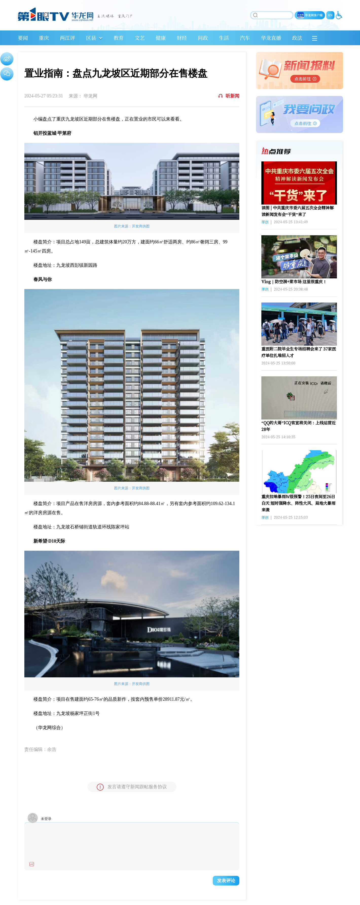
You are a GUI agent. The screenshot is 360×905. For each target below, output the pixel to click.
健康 (161, 37)
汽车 (245, 37)
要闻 (23, 37)
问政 (203, 37)
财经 (182, 37)
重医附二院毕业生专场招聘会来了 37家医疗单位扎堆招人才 (298, 352)
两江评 (67, 37)
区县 (91, 37)
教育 (119, 37)
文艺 (140, 37)
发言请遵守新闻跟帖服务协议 (132, 787)
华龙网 (90, 95)
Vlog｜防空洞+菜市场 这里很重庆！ (294, 281)
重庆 (44, 37)
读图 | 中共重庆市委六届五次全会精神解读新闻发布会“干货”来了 (297, 211)
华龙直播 (271, 37)
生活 (224, 37)
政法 (297, 37)
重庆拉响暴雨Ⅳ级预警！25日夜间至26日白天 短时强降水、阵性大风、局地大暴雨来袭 (298, 503)
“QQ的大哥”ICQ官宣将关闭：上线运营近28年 (298, 426)
